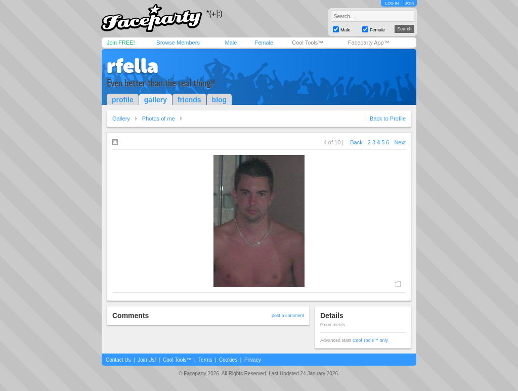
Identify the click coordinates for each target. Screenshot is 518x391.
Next (400, 142)
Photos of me (158, 118)
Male (231, 43)
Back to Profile (388, 118)
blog (219, 100)
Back (356, 142)
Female (263, 43)
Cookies (228, 360)
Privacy (252, 360)
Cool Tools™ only (370, 340)
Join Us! (147, 360)
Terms (205, 360)
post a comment (288, 315)
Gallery (121, 118)
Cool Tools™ (307, 43)
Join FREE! (121, 43)
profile (123, 100)
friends (189, 100)
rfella (132, 65)
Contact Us (118, 360)
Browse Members (178, 43)
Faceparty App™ (369, 43)
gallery (155, 100)
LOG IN (392, 3)
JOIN (409, 3)
